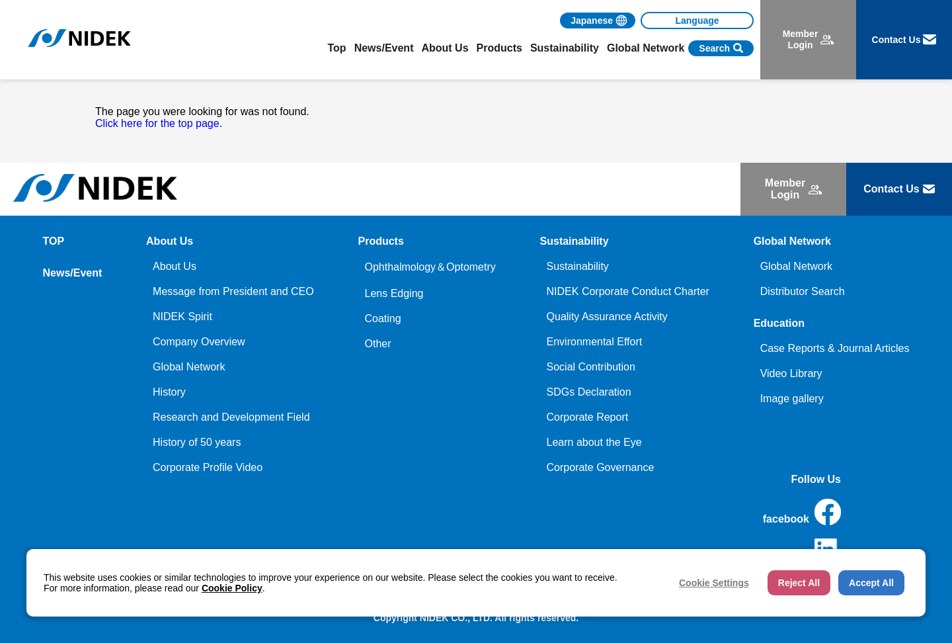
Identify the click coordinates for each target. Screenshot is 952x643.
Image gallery (792, 398)
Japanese (592, 20)
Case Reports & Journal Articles (835, 348)
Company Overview (199, 341)
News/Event (384, 48)
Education (779, 323)
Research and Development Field (231, 417)
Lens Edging (393, 293)
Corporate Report (588, 417)
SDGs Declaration (589, 392)
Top (337, 48)
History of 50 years (197, 442)
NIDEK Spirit (182, 316)
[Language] (697, 20)
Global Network (189, 366)
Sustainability (578, 266)
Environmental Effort (595, 341)
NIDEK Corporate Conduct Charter (628, 291)
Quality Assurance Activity (607, 316)
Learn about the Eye (594, 442)
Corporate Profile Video (207, 467)
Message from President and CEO (233, 291)
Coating (382, 318)
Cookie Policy (232, 588)
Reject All (799, 583)
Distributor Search (802, 291)
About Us (174, 266)
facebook (802, 512)
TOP (54, 241)
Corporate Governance (600, 467)
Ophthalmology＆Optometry (429, 267)
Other (377, 343)
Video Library (791, 373)
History (169, 392)
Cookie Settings (714, 583)
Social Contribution (591, 366)
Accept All (871, 583)
